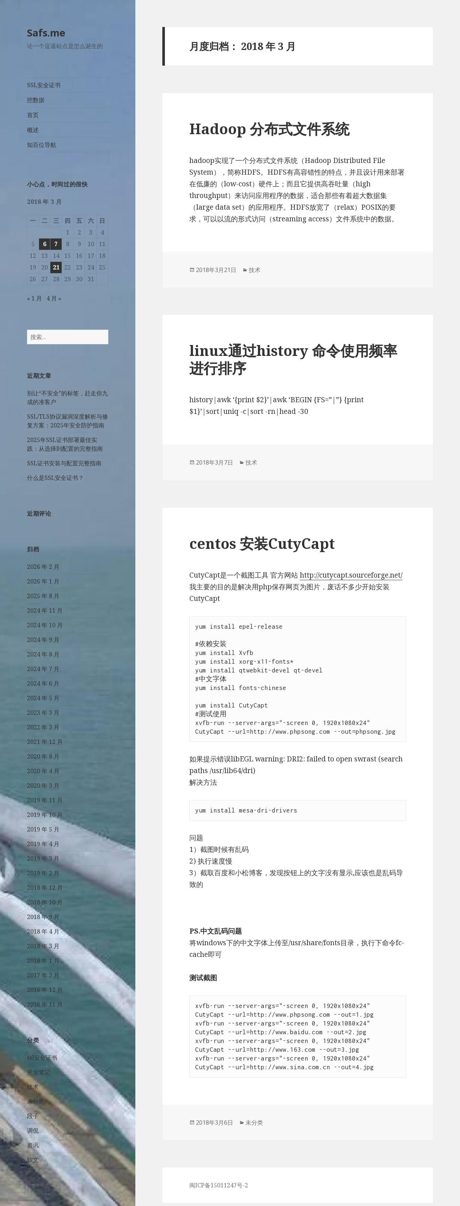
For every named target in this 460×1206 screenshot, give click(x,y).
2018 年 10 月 (45, 902)
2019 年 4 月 (43, 844)
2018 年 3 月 (43, 946)
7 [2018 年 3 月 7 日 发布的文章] (56, 244)
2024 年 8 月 (43, 654)
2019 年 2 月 (43, 873)
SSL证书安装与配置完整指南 (64, 463)
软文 (33, 1160)
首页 (33, 115)
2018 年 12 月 (45, 888)
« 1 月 (34, 298)
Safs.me (46, 32)
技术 (33, 1087)
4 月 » (53, 298)
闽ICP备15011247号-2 (218, 1185)
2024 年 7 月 (43, 669)
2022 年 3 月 (43, 727)
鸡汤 (33, 1174)
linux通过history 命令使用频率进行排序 (293, 359)
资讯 (33, 1145)
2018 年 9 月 (43, 917)
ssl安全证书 (42, 1058)
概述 (33, 130)
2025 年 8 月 (43, 596)
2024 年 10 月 (45, 625)
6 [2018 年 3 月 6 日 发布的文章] (44, 244)
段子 (33, 1116)
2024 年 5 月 (43, 698)
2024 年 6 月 (43, 683)
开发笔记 (38, 1072)
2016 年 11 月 (45, 1004)
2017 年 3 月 (43, 975)
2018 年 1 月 (43, 961)
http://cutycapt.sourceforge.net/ (351, 575)
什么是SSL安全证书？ (55, 478)
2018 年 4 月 (43, 931)
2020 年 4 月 (43, 771)
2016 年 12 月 (45, 990)
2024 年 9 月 (43, 640)
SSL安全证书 (44, 85)
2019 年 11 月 (45, 800)
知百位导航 (41, 145)
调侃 (33, 1130)
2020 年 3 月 (43, 786)
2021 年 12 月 (45, 742)
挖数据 (36, 100)
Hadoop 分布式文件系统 (269, 128)
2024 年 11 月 (45, 610)
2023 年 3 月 (43, 713)
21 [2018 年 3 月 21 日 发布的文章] (56, 267)
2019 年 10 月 (45, 815)
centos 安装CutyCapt (262, 543)
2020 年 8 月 (43, 756)
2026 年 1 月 (43, 581)
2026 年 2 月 (43, 567)
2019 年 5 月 (43, 829)
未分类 (36, 1101)
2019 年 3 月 (43, 858)
